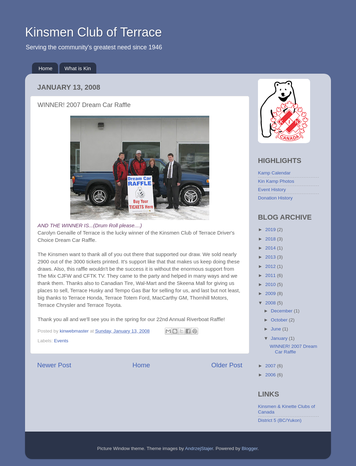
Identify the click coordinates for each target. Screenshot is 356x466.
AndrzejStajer (199, 448)
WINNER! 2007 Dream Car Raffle (293, 349)
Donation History (275, 198)
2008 (271, 302)
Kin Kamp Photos (276, 181)
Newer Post (54, 365)
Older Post (226, 365)
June (276, 329)
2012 (271, 266)
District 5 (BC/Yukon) (279, 420)
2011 (271, 275)
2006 (271, 374)
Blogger (250, 448)
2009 (271, 293)
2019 (271, 229)
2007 (271, 365)
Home (45, 68)
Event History (272, 189)
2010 (271, 284)
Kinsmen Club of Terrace (93, 32)
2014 (271, 248)
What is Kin (78, 68)
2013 (271, 257)
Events (61, 340)
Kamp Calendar (274, 172)
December (282, 310)
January (280, 338)
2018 (271, 239)
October (280, 319)
